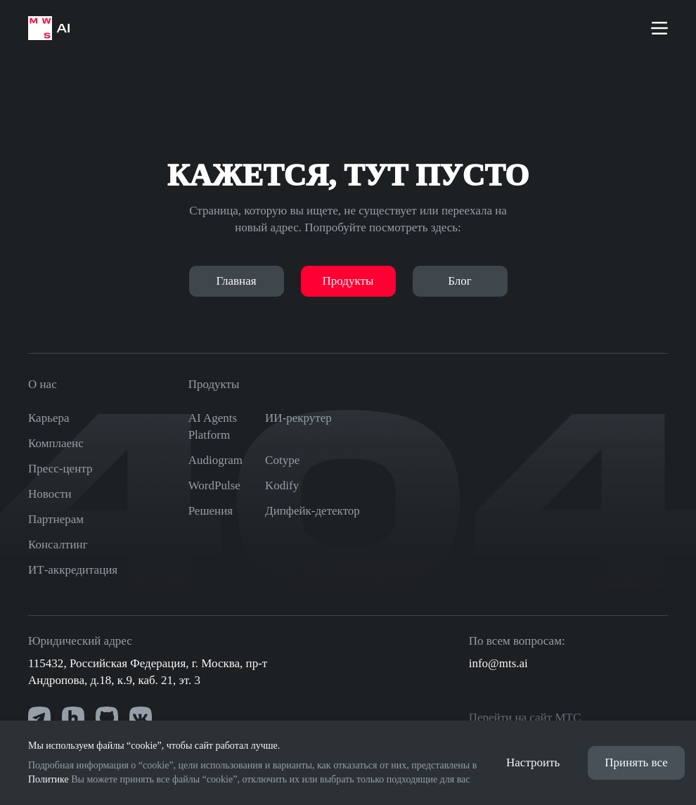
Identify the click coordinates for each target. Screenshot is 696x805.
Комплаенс (56, 443)
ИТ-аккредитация (72, 570)
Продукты (348, 281)
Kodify (282, 485)
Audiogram (215, 460)
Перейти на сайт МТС (525, 717)
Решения (210, 510)
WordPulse (214, 485)
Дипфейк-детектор (312, 510)
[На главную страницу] (49, 28)
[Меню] (659, 28)
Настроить (533, 762)
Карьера (49, 418)
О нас (42, 384)
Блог (460, 281)
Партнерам (56, 519)
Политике (48, 779)
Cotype (282, 460)
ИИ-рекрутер (298, 418)
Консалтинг (58, 544)
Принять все (636, 762)
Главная (236, 281)
